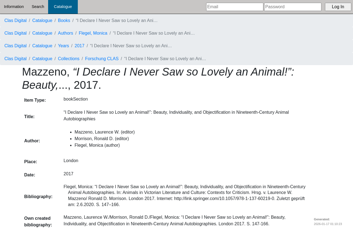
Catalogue (63, 6)
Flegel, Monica (93, 33)
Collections (68, 58)
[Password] (292, 7)
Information (14, 6)
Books (64, 20)
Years (63, 45)
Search (38, 6)
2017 (80, 45)
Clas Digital (15, 20)
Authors (65, 33)
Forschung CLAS (102, 58)
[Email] (234, 7)
